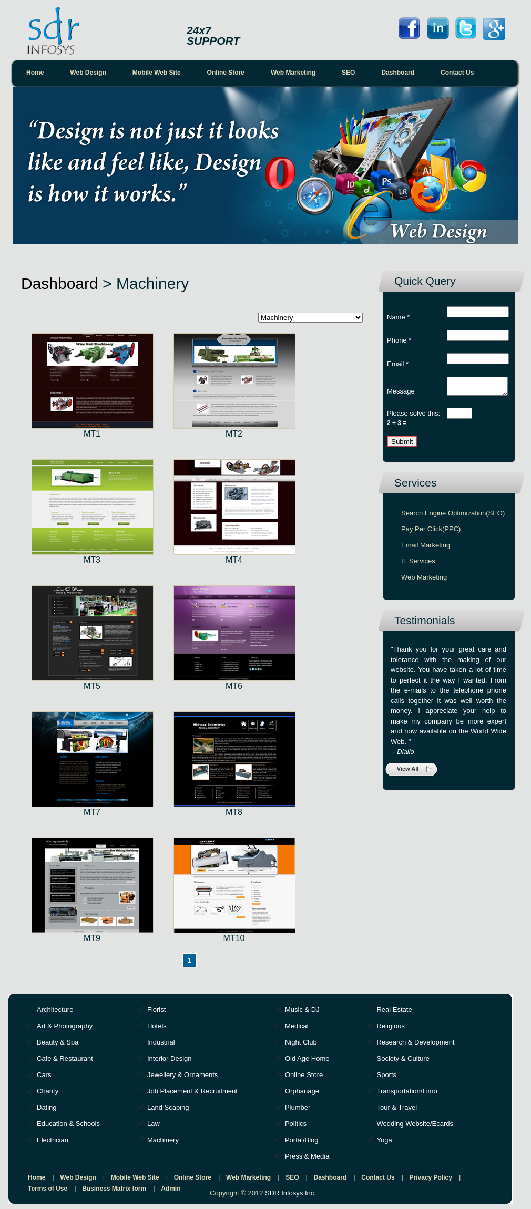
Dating (47, 1107)
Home (35, 72)
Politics (296, 1124)
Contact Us (457, 72)
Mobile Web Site (156, 72)
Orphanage (302, 1091)
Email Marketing (425, 548)
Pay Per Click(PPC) (431, 532)
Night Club (301, 1042)
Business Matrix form (114, 1188)
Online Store (225, 72)
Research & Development (415, 1042)
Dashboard (397, 72)
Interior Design (169, 1058)
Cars (44, 1075)
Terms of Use (47, 1188)
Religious (390, 1026)
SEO (348, 72)
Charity (47, 1091)
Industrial (161, 1042)
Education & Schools (68, 1124)
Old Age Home (307, 1058)
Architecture (55, 1010)
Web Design (88, 72)
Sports (386, 1075)
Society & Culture (402, 1058)
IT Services (418, 564)
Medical (297, 1026)
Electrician (52, 1140)
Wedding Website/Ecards (414, 1124)
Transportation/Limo (406, 1091)
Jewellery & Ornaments (182, 1075)
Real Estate (394, 1010)
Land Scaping (168, 1107)
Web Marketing (293, 72)
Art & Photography (65, 1026)
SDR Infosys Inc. (290, 1193)
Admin (170, 1188)
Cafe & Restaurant (65, 1058)
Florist (156, 1010)
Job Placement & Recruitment (192, 1091)
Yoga (384, 1140)
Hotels (157, 1026)
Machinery (163, 1140)
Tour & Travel (396, 1107)
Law (153, 1124)
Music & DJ (302, 1010)
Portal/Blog (302, 1140)
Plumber (297, 1107)
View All (408, 772)
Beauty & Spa (58, 1042)
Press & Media (307, 1156)
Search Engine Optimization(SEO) (453, 516)
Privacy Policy (431, 1177)
